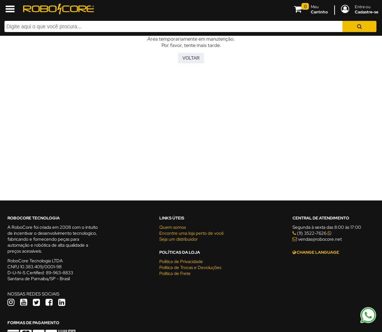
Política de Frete (175, 273)
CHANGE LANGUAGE (315, 252)
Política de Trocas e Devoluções (190, 268)
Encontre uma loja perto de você (191, 233)
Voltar (191, 58)
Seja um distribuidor (178, 239)
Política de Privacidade (181, 262)
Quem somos (172, 227)
